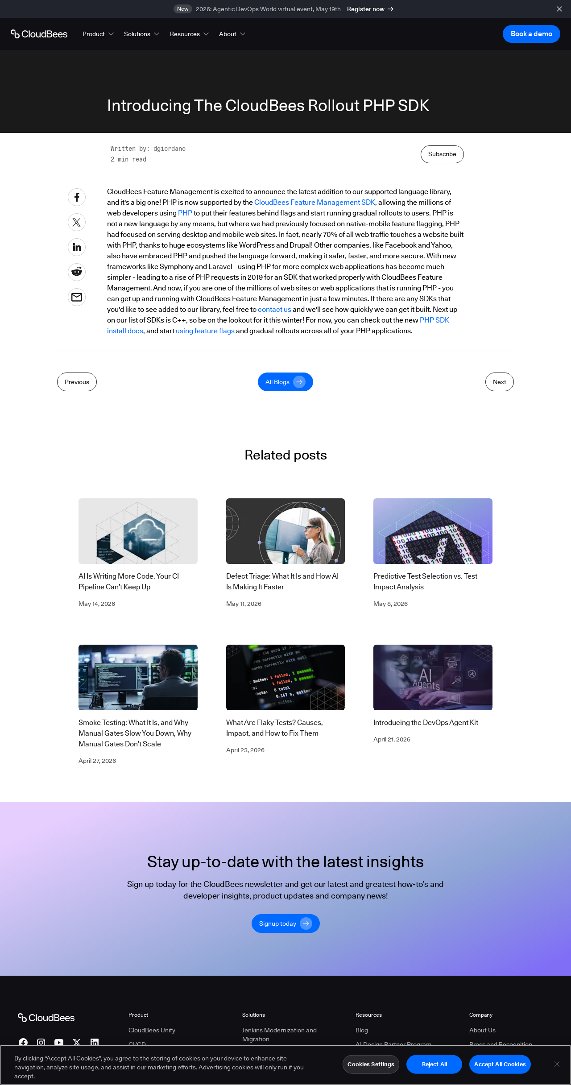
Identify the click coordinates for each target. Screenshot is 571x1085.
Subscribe (442, 153)
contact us (274, 309)
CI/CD (137, 1044)
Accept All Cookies (499, 1064)
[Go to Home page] (39, 33)
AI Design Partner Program (393, 1044)
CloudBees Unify (151, 1029)
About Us (482, 1029)
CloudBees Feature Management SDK (314, 202)
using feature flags (205, 331)
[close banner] (559, 9)
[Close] (557, 1064)
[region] (285, 1065)
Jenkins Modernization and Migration (279, 1034)
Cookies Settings (371, 1064)
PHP (185, 213)
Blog (362, 1029)
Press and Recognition (500, 1044)
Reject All (434, 1064)
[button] (99, 34)
